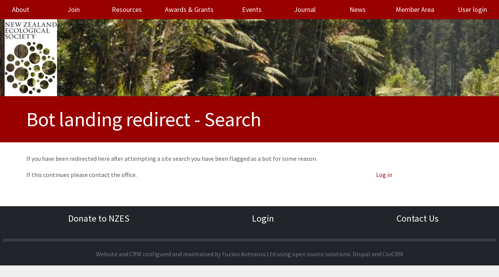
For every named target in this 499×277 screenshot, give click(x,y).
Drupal (361, 254)
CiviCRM (392, 254)
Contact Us (418, 218)
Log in (384, 175)
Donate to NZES (98, 218)
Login (263, 218)
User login (472, 9)
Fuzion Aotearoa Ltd (249, 254)
